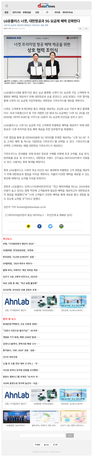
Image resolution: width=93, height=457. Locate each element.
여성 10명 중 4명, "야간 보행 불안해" (20, 283)
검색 (69, 435)
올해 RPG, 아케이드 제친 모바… (44, 425)
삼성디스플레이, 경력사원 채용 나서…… (21, 343)
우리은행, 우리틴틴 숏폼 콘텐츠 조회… (21, 289)
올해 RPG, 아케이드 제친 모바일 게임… (21, 270)
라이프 (57, 12)
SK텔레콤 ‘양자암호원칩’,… (44, 310)
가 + (80, 29)
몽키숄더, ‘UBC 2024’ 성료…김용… (19, 350)
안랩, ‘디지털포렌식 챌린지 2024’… (19, 243)
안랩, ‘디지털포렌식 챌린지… (16, 310)
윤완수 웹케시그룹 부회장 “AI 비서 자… (21, 376)
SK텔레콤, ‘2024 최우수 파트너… (18, 263)
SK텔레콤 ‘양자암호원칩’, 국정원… (19, 250)
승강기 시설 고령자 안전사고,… (72, 425)
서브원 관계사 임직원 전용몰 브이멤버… (21, 370)
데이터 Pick (68, 12)
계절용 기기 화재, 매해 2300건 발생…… (21, 337)
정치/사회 (16, 12)
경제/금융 (27, 12)
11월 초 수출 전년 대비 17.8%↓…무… (21, 363)
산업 (37, 12)
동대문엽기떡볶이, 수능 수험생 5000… (21, 324)
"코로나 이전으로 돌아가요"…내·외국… (21, 330)
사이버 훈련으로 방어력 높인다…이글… (21, 383)
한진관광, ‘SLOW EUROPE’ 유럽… (19, 256)
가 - (86, 29)
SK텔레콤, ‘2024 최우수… (16, 425)
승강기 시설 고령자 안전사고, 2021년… (21, 276)
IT (47, 12)
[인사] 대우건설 (10, 356)
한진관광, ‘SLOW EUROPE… (72, 310)
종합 (6, 12)
